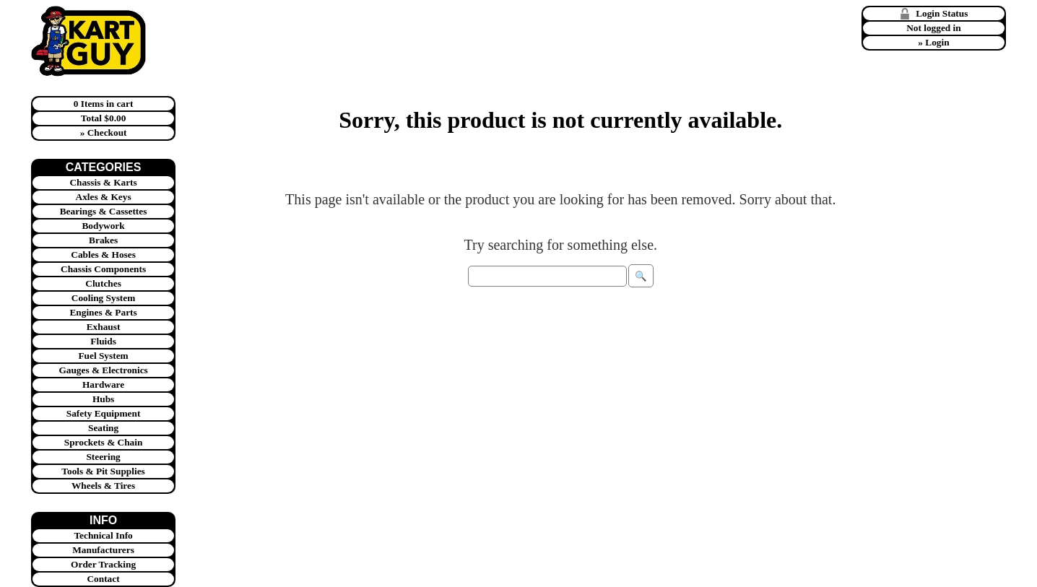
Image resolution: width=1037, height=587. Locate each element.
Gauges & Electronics (102, 370)
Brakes (103, 240)
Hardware (103, 384)
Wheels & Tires (103, 485)
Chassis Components (103, 269)
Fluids (103, 341)
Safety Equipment (103, 413)
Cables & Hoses (103, 254)
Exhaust (104, 326)
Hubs (103, 398)
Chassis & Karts (102, 182)
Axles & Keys (103, 196)
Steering (103, 456)
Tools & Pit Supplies (102, 471)
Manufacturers (103, 549)
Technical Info (103, 535)
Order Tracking (103, 564)
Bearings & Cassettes (103, 211)
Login (937, 42)
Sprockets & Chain (103, 442)
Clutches (103, 283)
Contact (103, 578)
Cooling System (103, 297)
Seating (103, 427)
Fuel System (103, 355)
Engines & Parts (102, 312)
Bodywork (103, 225)
